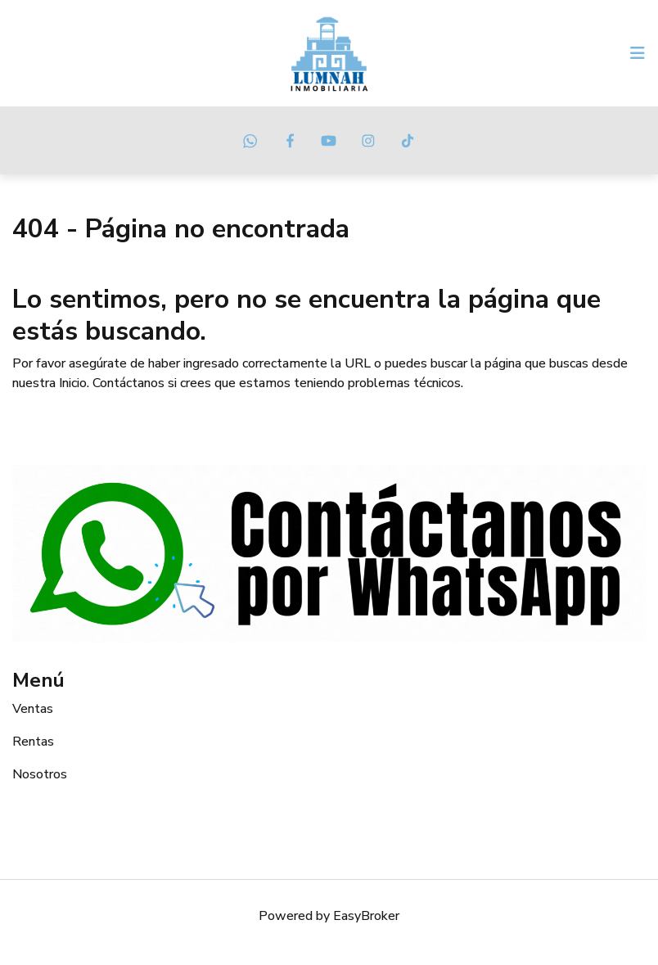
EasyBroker (366, 916)
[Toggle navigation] (637, 53)
